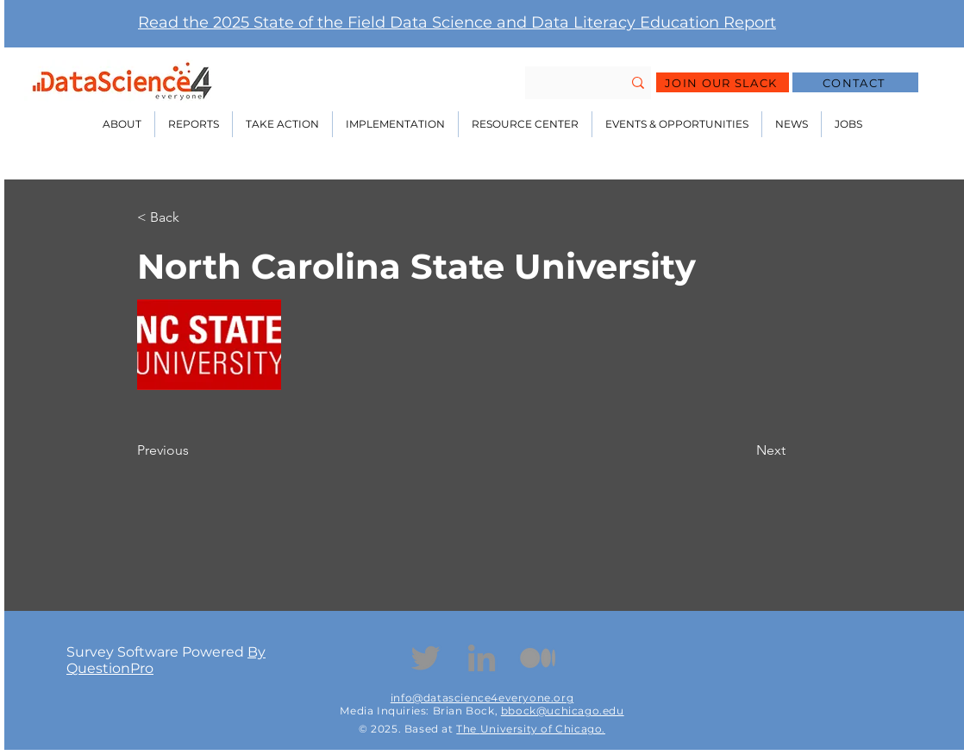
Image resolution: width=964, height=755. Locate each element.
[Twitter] (425, 658)
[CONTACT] (855, 82)
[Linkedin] (481, 658)
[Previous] (194, 450)
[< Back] (194, 217)
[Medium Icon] (537, 658)
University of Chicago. (542, 728)
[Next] (742, 450)
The (467, 728)
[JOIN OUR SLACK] (722, 82)
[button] (122, 124)
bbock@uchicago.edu (562, 710)
